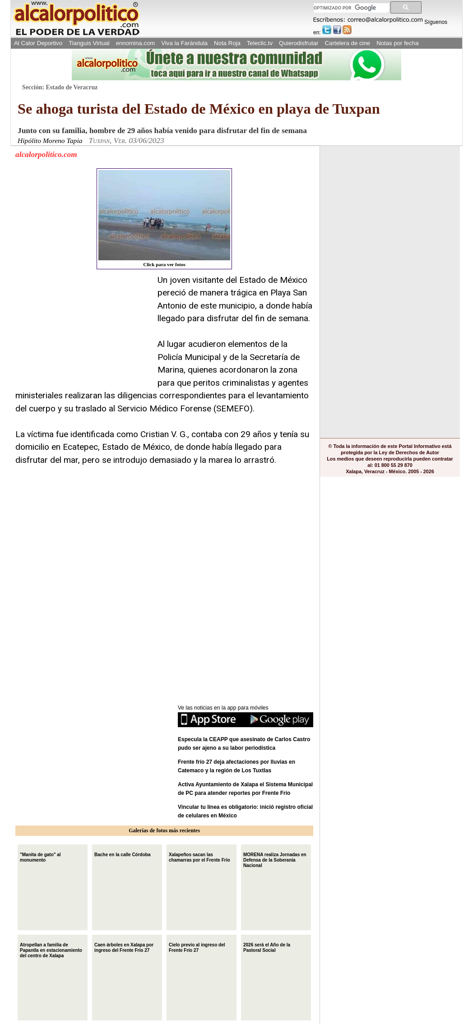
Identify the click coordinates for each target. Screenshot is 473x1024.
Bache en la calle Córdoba (122, 853)
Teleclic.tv (260, 43)
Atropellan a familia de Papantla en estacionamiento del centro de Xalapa (51, 949)
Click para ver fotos (164, 218)
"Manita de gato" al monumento (40, 856)
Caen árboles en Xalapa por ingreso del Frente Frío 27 (123, 947)
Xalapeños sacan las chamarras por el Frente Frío (199, 856)
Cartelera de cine (348, 43)
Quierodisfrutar (298, 43)
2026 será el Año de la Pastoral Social (266, 947)
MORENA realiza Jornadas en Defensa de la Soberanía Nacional (274, 859)
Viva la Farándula (184, 43)
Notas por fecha (397, 43)
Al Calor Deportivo (38, 43)
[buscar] (350, 8)
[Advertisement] (83, 330)
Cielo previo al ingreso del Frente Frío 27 (197, 947)
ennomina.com (135, 43)
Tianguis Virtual (89, 43)
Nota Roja (227, 43)
